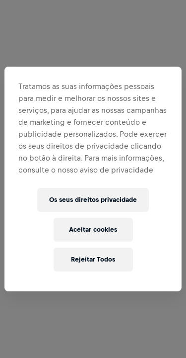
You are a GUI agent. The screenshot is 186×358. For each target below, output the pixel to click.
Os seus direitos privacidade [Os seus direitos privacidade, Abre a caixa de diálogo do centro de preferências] (93, 199)
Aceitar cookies (93, 229)
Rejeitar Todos (93, 259)
